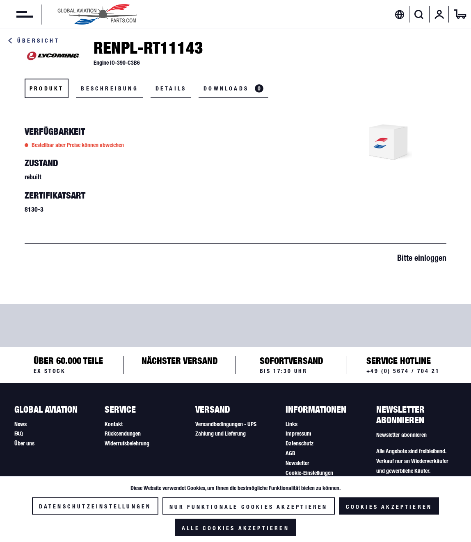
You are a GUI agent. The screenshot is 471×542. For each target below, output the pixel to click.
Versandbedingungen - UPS (225, 424)
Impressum (298, 433)
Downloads (233, 88)
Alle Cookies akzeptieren (235, 528)
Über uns (24, 443)
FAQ (18, 433)
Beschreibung (109, 88)
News (20, 424)
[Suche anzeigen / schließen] (419, 14)
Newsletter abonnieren (401, 434)
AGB (290, 453)
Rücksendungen (123, 433)
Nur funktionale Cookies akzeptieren (248, 507)
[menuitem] (16, 14)
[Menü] (16, 14)
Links (291, 424)
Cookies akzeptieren (389, 507)
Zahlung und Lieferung (220, 433)
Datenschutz (299, 443)
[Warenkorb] (460, 14)
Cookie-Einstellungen (309, 473)
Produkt (47, 88)
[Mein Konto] (439, 14)
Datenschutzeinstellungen (95, 506)
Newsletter (297, 463)
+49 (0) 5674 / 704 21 (403, 371)
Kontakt (114, 424)
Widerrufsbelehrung (127, 443)
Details (170, 88)
